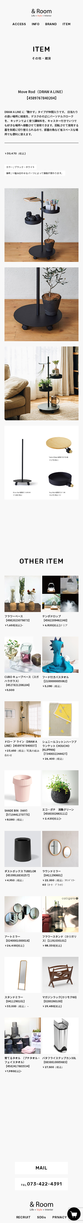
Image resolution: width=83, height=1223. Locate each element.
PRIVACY (59, 1217)
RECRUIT (23, 1217)
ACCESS (19, 24)
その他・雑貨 (41, 58)
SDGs (41, 1217)
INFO (36, 24)
